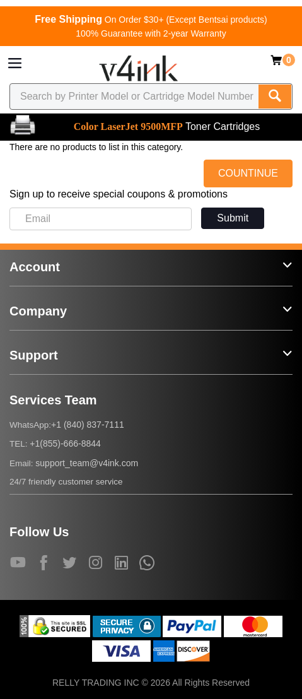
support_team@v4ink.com (86, 463)
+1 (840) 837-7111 (87, 425)
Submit (232, 218)
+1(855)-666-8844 (65, 443)
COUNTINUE (248, 173)
